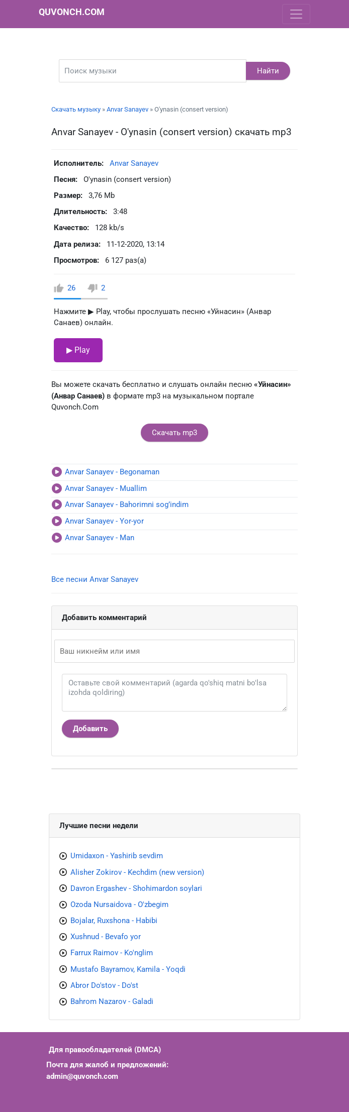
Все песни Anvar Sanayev (94, 579)
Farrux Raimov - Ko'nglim (111, 952)
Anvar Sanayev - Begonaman (112, 471)
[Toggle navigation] (296, 14)
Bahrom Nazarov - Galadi (111, 1001)
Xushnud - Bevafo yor (105, 936)
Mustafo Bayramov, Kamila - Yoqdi (128, 969)
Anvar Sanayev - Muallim (106, 488)
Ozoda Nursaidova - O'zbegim (119, 904)
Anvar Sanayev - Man (99, 537)
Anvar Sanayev (127, 109)
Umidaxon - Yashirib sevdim (116, 855)
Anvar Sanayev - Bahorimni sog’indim (127, 504)
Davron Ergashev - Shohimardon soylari (136, 888)
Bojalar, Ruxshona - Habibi (113, 920)
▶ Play (78, 350)
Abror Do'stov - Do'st (104, 985)
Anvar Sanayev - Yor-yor (104, 521)
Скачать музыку (76, 109)
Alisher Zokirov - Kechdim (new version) (137, 872)
